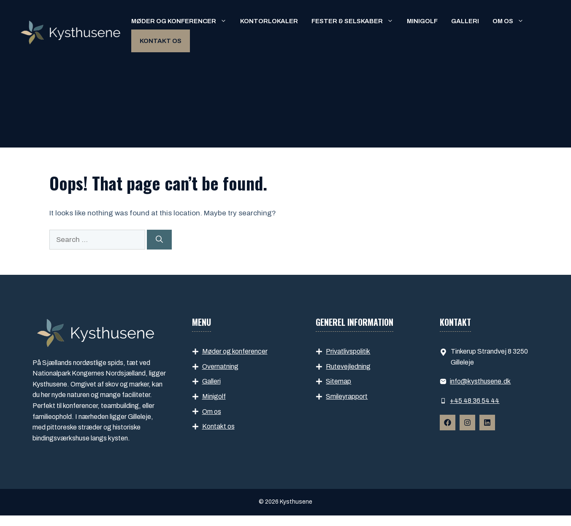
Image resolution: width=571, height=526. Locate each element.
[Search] (159, 240)
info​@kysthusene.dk (480, 381)
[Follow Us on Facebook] (447, 422)
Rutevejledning (348, 366)
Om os (511, 21)
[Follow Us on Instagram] (467, 422)
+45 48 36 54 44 (474, 400)
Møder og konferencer (182, 21)
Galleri (465, 21)
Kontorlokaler (269, 21)
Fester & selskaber (355, 21)
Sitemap (338, 381)
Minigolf (422, 21)
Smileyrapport (347, 396)
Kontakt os (160, 41)
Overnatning (220, 366)
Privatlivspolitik (348, 351)
